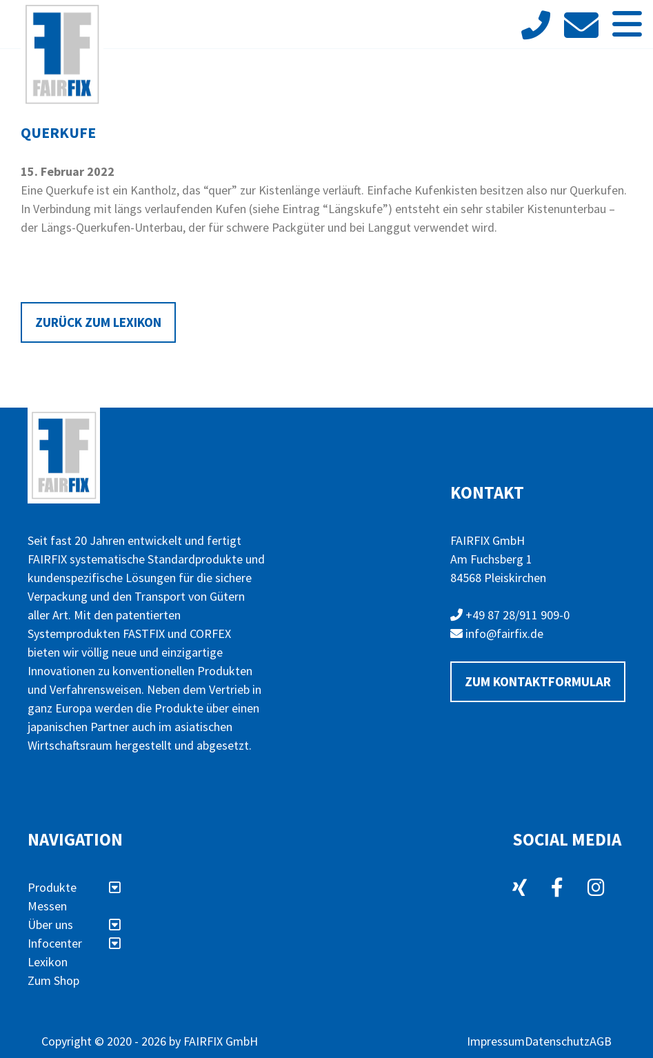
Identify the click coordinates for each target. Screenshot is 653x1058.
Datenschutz (557, 1041)
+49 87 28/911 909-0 (510, 615)
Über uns (74, 924)
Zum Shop (53, 980)
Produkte (74, 887)
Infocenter (74, 943)
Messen (47, 906)
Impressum (496, 1041)
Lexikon (48, 962)
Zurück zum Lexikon (98, 322)
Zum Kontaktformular (538, 681)
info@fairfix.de (496, 633)
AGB (601, 1041)
